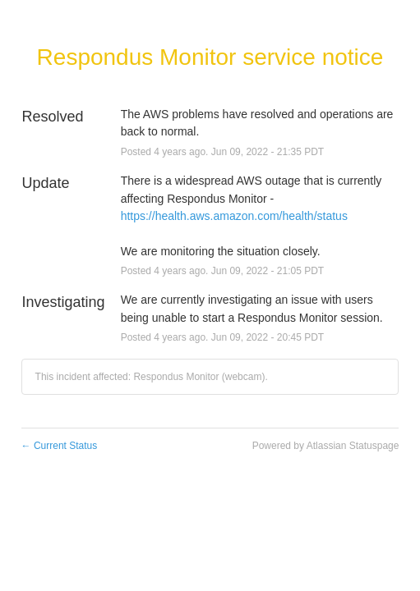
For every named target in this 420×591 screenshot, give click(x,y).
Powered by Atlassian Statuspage (325, 445)
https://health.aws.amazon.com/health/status (234, 215)
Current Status (59, 445)
